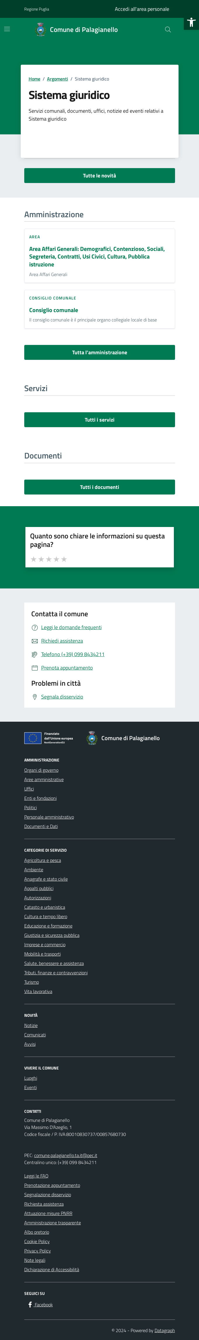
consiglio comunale (53, 298)
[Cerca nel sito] (168, 30)
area (34, 237)
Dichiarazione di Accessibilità (51, 1269)
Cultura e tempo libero (45, 916)
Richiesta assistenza (44, 1203)
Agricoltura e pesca (42, 860)
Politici (30, 807)
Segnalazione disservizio (47, 1194)
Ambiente (33, 869)
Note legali (34, 1260)
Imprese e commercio (44, 944)
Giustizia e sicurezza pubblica (51, 935)
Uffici (29, 788)
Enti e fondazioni (40, 798)
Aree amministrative (44, 779)
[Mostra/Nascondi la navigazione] (7, 28)
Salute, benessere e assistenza (54, 963)
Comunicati (35, 1034)
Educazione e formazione (48, 925)
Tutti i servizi (100, 420)
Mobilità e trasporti (42, 953)
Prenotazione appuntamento (52, 1185)
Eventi (30, 1087)
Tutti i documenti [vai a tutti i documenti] (99, 487)
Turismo (31, 981)
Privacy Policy (37, 1250)
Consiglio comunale (53, 310)
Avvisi (30, 1044)
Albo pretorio (36, 1231)
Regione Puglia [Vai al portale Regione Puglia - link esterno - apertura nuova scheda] (36, 9)
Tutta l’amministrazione (99, 352)
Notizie (31, 1025)
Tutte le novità (99, 175)
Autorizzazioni (37, 897)
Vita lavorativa (38, 991)
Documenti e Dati (41, 826)
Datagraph (165, 1330)
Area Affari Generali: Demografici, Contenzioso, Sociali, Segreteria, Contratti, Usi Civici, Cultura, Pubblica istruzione (97, 256)
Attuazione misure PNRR (48, 1213)
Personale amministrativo (49, 816)
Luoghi (30, 1077)
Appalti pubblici (38, 888)
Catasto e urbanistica (44, 907)
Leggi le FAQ (36, 1175)
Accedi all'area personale (142, 9)
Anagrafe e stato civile (46, 878)
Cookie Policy (37, 1241)
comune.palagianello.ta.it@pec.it (65, 1155)
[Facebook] (39, 1305)
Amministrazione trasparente (52, 1222)
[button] (191, 22)
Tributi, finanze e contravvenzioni (56, 972)
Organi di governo (41, 769)
